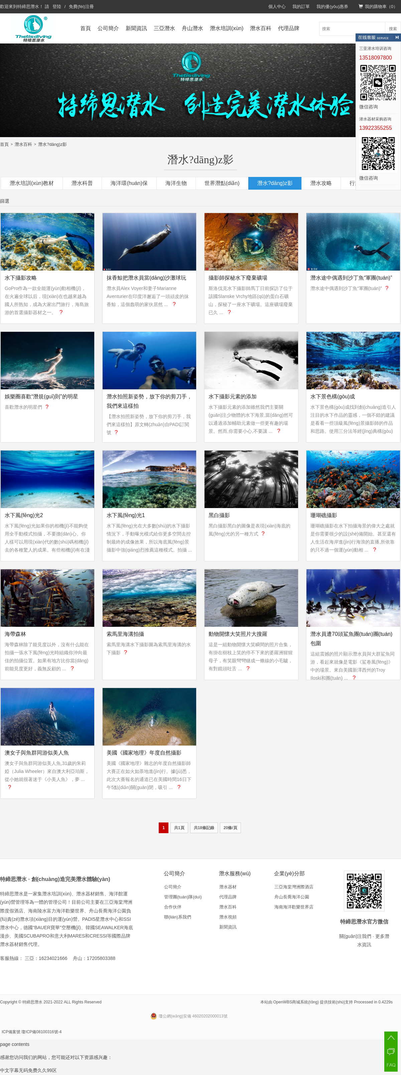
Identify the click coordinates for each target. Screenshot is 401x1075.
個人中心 (277, 6)
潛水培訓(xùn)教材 (32, 183)
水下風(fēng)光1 (126, 515)
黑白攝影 (219, 515)
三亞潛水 (164, 28)
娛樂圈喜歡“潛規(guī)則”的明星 (41, 396)
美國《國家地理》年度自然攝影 (144, 753)
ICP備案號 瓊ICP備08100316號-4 (31, 1032)
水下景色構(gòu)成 (332, 396)
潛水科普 (82, 183)
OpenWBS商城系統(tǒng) (296, 1002)
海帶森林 (15, 634)
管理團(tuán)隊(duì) (183, 896)
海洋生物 (176, 183)
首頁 (85, 28)
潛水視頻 (228, 916)
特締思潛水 (28, 6)
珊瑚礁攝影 (323, 515)
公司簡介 (108, 28)
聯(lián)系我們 (177, 916)
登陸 (56, 6)
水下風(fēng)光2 (24, 515)
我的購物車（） (378, 6)
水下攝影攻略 (21, 278)
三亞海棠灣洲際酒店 (293, 886)
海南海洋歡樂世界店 (293, 906)
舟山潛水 (192, 28)
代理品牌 (288, 28)
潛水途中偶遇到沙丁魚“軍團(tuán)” (351, 278)
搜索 (393, 28)
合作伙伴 (172, 906)
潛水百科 (260, 28)
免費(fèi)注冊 (81, 6)
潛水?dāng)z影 (52, 144)
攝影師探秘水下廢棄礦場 (238, 278)
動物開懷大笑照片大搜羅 (238, 634)
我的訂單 (301, 6)
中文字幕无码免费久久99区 (28, 1070)
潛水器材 (228, 886)
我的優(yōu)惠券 (332, 6)
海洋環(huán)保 (129, 183)
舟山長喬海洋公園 (291, 896)
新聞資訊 (136, 28)
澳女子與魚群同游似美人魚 (37, 753)
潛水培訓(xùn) (226, 28)
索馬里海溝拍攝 (125, 634)
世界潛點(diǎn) (222, 183)
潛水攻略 (321, 183)
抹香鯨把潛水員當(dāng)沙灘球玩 (146, 278)
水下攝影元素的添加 (233, 396)
